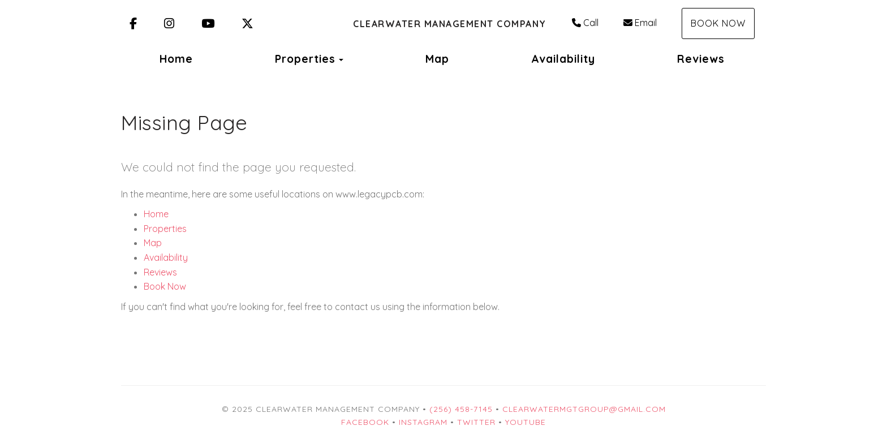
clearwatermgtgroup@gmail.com (584, 409)
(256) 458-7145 (461, 409)
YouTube (525, 422)
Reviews (701, 59)
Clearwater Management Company (449, 23)
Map (437, 59)
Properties (305, 59)
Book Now (718, 23)
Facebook (365, 422)
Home (176, 59)
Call (585, 22)
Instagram (423, 422)
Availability (563, 59)
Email (640, 22)
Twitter (476, 422)
